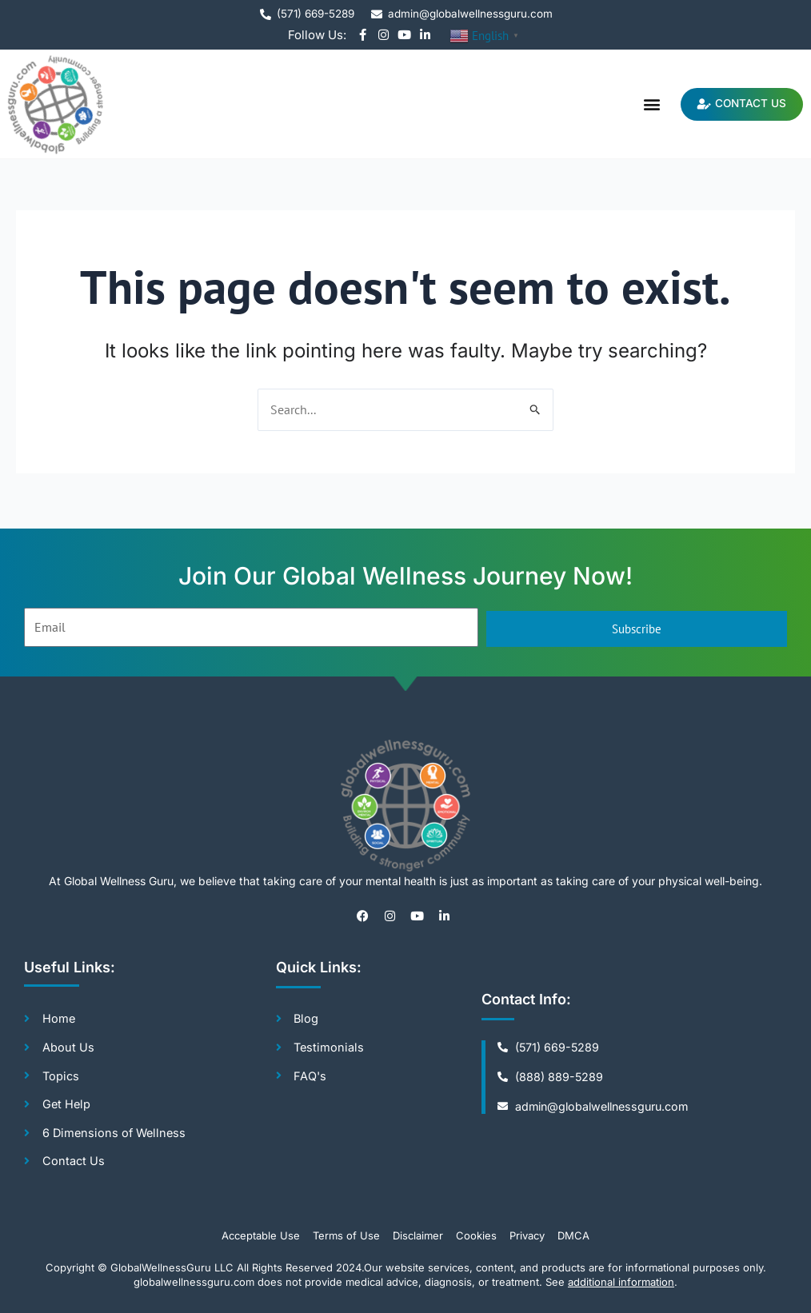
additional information (621, 1281)
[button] (642, 104)
